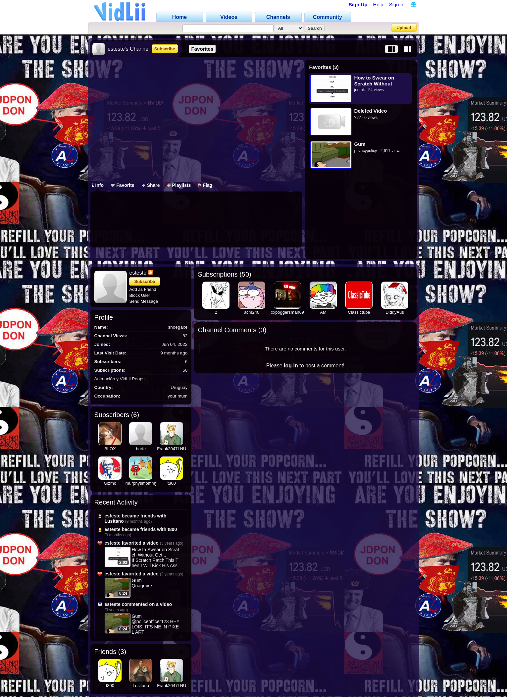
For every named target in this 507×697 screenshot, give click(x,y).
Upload (403, 27)
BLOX (110, 448)
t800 (172, 483)
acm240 (251, 312)
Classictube (359, 312)
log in (291, 365)
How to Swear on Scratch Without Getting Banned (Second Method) (374, 80)
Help (378, 4)
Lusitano (114, 521)
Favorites (202, 49)
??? (357, 117)
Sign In (397, 4)
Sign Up (358, 4)
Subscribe (164, 48)
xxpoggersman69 (287, 312)
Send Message (143, 301)
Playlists (179, 185)
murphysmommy (141, 483)
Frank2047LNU (171, 448)
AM (323, 312)
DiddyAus (394, 312)
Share (151, 185)
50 (245, 274)
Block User (139, 295)
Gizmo (110, 483)
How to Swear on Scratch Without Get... (155, 552)
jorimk (359, 89)
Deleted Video (370, 111)
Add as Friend (142, 289)
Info (98, 185)
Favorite (122, 185)
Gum (360, 144)
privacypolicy (365, 150)
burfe (141, 448)
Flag (205, 185)
